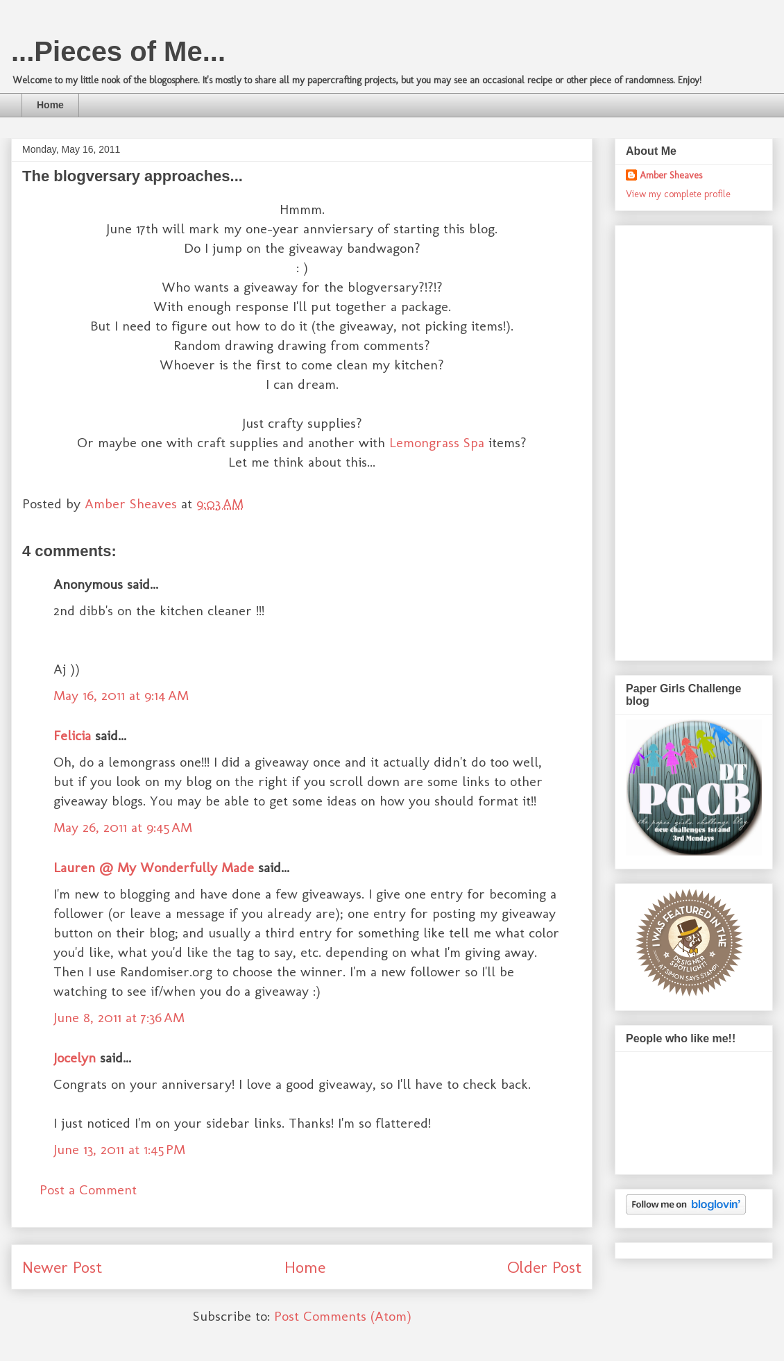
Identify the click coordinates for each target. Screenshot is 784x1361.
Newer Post (62, 1267)
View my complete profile (678, 194)
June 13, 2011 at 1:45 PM (119, 1149)
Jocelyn (74, 1057)
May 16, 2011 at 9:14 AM (121, 695)
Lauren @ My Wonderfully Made (153, 867)
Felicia (72, 735)
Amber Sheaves (671, 175)
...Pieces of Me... (118, 51)
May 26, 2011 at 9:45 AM (122, 827)
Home (50, 104)
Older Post (544, 1267)
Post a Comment (88, 1189)
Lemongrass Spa (436, 442)
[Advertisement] (681, 439)
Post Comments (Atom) (342, 1316)
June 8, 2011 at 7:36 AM (119, 1017)
